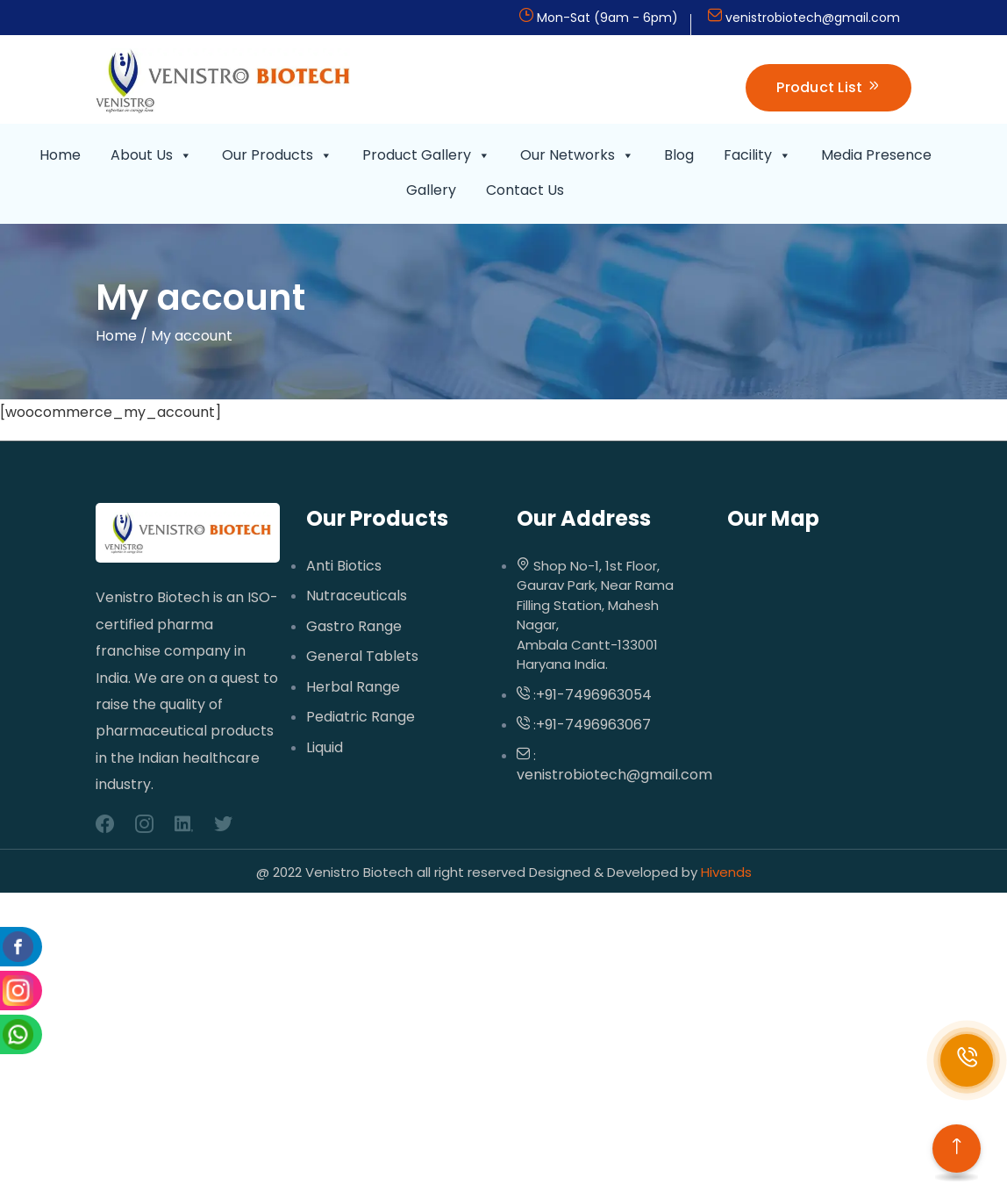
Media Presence (876, 155)
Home (60, 155)
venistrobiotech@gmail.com (812, 17)
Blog (679, 155)
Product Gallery (426, 155)
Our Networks (577, 155)
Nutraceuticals (356, 596)
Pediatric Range (360, 717)
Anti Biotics (344, 566)
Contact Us (525, 190)
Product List (828, 87)
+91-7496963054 (594, 695)
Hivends (724, 872)
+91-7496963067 (593, 725)
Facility (757, 155)
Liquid (324, 748)
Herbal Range (353, 687)
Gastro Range (354, 627)
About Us (151, 155)
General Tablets (362, 657)
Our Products (277, 155)
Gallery (431, 190)
